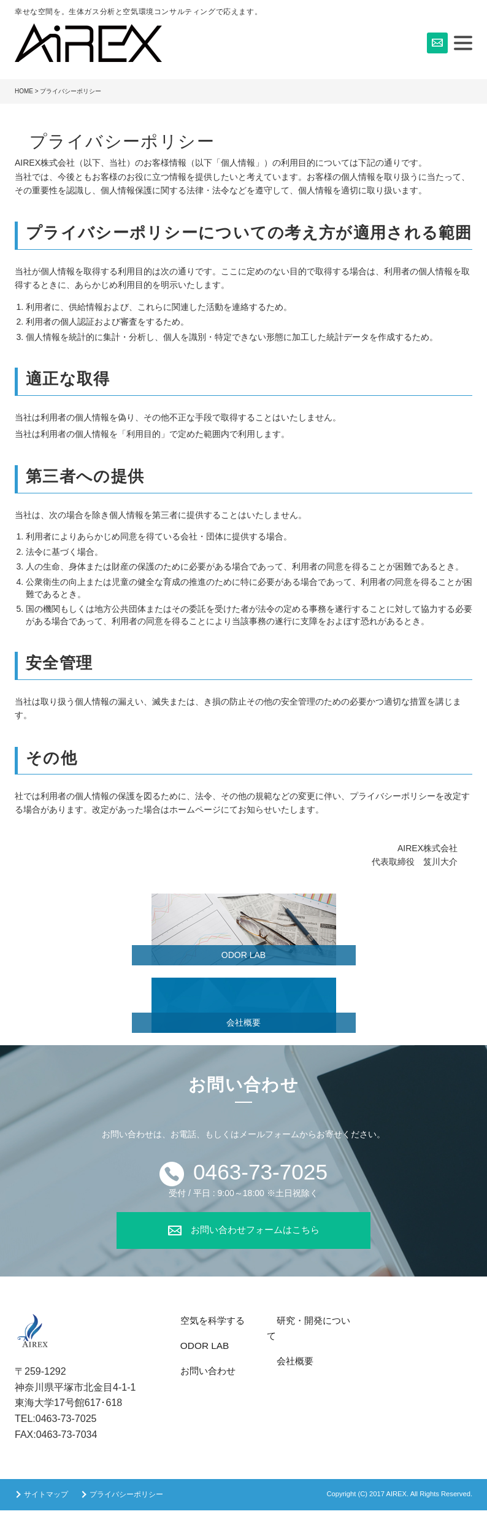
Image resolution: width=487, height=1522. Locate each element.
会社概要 (243, 1022)
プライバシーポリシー (126, 1506)
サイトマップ (46, 1506)
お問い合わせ (198, 1382)
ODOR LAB (243, 955)
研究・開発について (308, 1332)
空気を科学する (203, 1332)
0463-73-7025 (260, 1177)
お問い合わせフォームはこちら (255, 1240)
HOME (24, 91)
